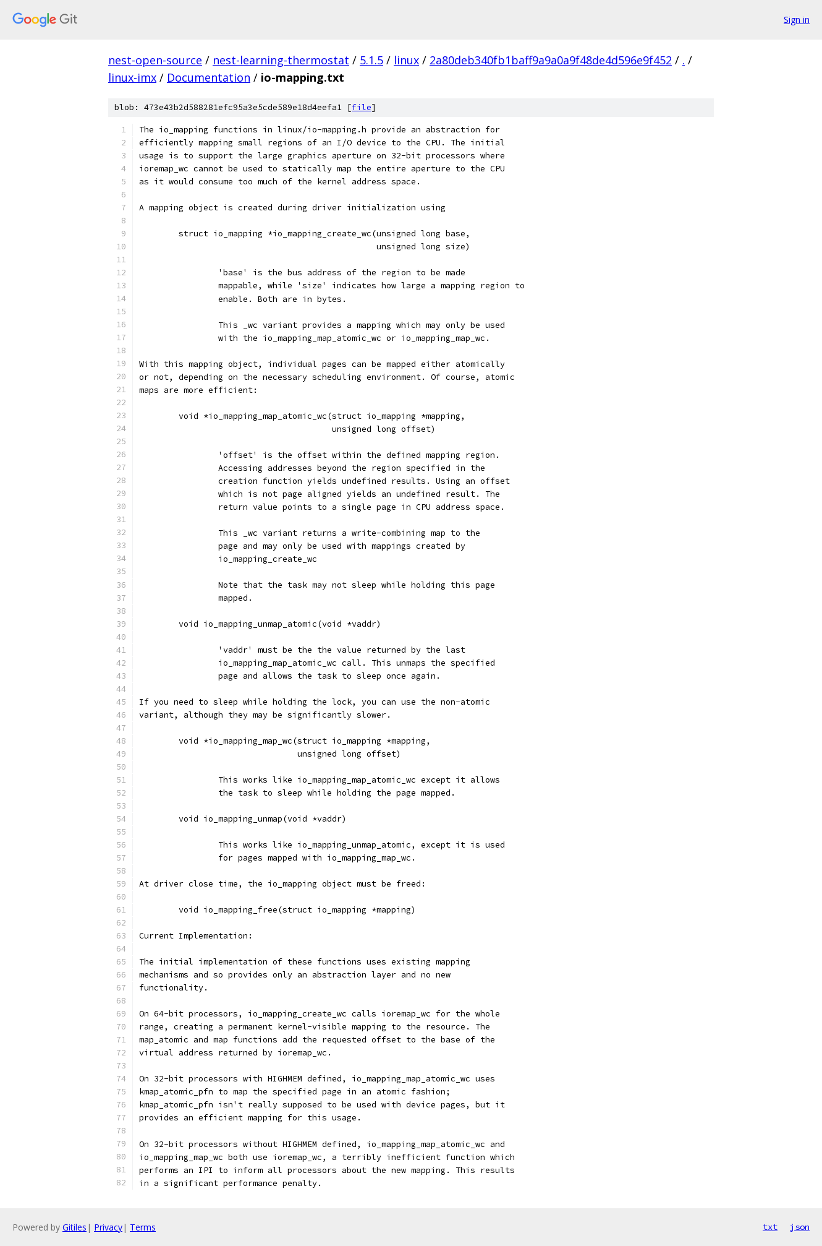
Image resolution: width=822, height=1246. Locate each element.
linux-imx (132, 77)
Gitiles (74, 1227)
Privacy (108, 1227)
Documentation (208, 77)
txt (770, 1226)
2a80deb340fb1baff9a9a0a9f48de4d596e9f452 (551, 60)
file (361, 107)
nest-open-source (155, 60)
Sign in (797, 19)
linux (406, 60)
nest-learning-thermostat (281, 60)
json (800, 1226)
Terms (143, 1227)
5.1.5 (371, 60)
